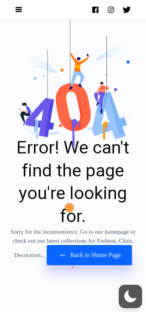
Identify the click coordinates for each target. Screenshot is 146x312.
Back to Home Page (89, 255)
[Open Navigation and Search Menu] (19, 10)
